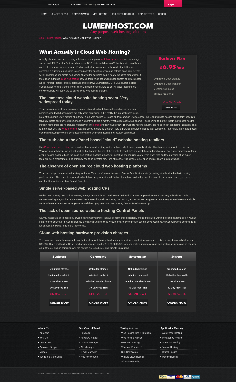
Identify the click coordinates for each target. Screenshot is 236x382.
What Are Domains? (131, 347)
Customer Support (49, 347)
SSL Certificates (129, 352)
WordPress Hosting (172, 333)
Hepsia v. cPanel (89, 337)
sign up (173, 4)
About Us (44, 333)
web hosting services (112, 59)
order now (59, 302)
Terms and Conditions (51, 356)
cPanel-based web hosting (56, 147)
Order (162, 14)
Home (44, 14)
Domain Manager (89, 342)
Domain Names (80, 14)
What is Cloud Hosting (132, 356)
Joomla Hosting (170, 347)
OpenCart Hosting (171, 342)
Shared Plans (59, 14)
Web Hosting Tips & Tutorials (136, 333)
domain (97, 125)
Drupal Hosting (169, 352)
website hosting (70, 128)
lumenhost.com (118, 26)
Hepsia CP (85, 333)
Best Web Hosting (130, 342)
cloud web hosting (70, 79)
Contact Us (45, 342)
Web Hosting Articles (131, 337)
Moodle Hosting (170, 356)
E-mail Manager (88, 352)
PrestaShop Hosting (172, 337)
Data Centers (146, 14)
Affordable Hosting (130, 361)
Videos (43, 352)
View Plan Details (172, 102)
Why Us (44, 337)
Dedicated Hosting (122, 14)
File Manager (87, 347)
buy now (171, 107)
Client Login (53, 4)
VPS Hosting (100, 14)
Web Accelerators (89, 356)
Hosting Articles (53, 38)
